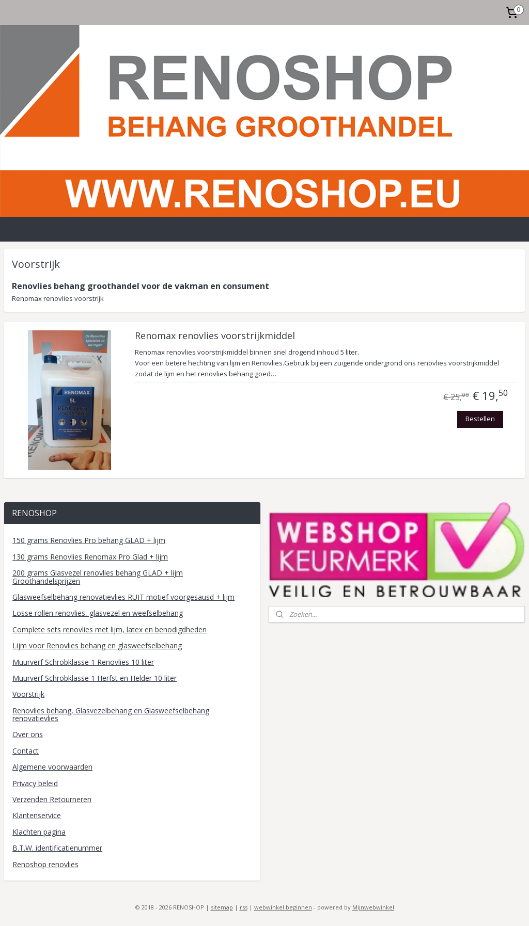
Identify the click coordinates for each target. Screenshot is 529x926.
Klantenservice (36, 815)
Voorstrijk (28, 694)
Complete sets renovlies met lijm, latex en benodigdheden (109, 629)
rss (243, 907)
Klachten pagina (39, 832)
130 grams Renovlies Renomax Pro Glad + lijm (90, 557)
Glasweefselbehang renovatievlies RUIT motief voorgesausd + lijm (123, 597)
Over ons (27, 734)
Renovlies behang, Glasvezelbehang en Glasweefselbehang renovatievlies (110, 714)
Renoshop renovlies (45, 864)
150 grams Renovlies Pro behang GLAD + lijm (88, 540)
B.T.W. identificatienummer (57, 848)
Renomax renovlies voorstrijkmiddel (215, 336)
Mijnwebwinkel (373, 907)
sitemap (222, 907)
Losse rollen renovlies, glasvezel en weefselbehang (97, 613)
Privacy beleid (35, 783)
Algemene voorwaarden (52, 767)
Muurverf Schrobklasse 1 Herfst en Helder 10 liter (94, 678)
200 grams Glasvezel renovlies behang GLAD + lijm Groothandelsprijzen (97, 576)
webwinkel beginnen (283, 907)
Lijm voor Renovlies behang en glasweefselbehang (97, 645)
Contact (25, 751)
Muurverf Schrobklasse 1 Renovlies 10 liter (83, 662)
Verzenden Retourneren (51, 799)
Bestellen (480, 418)
